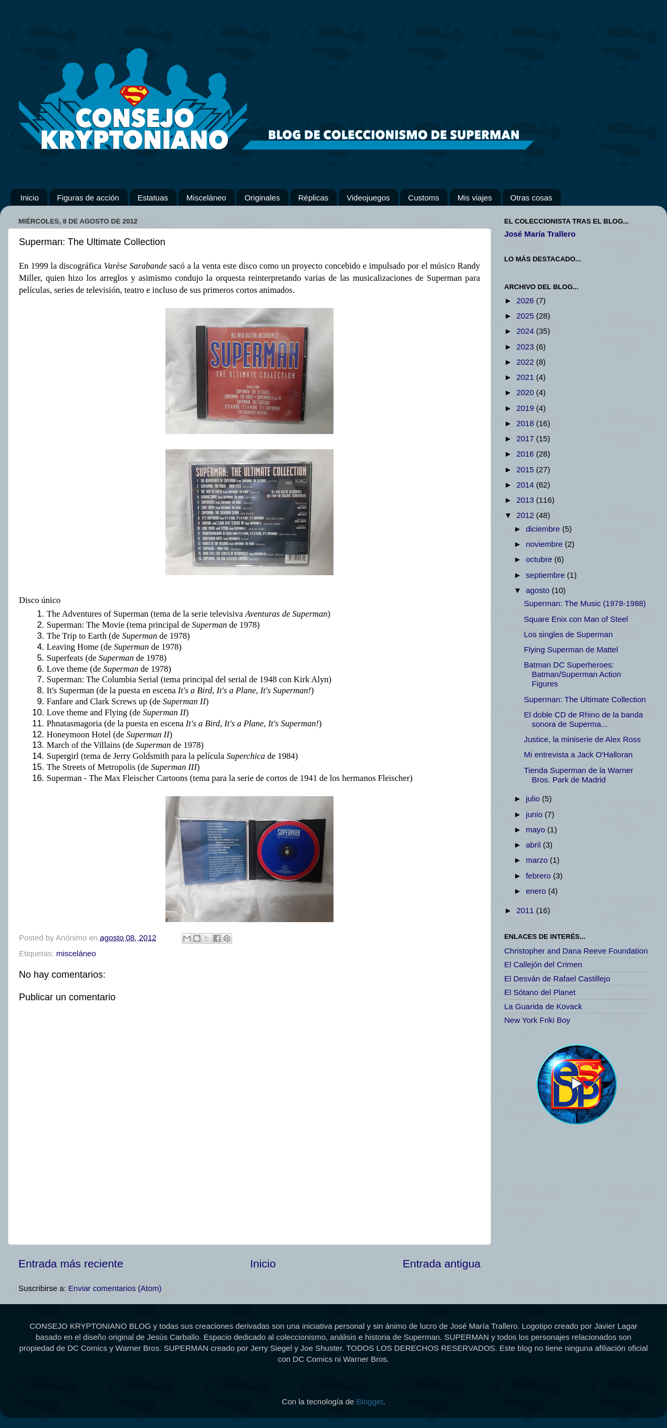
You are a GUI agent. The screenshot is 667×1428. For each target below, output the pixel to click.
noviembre (545, 544)
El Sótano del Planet (540, 992)
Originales (262, 197)
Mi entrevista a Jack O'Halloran (578, 754)
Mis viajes (474, 197)
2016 (526, 453)
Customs (423, 197)
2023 (526, 346)
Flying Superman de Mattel (571, 649)
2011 (526, 910)
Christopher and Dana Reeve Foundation (576, 950)
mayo (536, 829)
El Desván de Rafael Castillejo (557, 978)
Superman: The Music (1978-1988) (585, 603)
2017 (526, 438)
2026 (526, 300)
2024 (526, 330)
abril (534, 844)
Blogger (369, 1401)
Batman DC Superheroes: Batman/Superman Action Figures (572, 674)
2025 (526, 315)
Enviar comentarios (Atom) (115, 1288)
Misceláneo (206, 197)
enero (537, 890)
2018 (526, 423)
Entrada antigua (442, 1263)
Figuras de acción (88, 197)
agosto (538, 590)
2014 (526, 484)
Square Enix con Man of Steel (576, 619)
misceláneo (76, 953)
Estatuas (153, 197)
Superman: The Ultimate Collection (585, 699)
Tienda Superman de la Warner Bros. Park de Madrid (578, 775)
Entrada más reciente (70, 1263)
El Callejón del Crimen (543, 964)
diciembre (544, 528)
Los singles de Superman (568, 634)
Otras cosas (531, 197)
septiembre (546, 574)
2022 (526, 361)
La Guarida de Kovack (543, 1006)
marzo (538, 859)
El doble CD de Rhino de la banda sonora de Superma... (583, 719)
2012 (526, 515)
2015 (526, 469)
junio (535, 814)
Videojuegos (368, 197)
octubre (540, 559)
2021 (526, 377)
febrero (539, 875)
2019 (526, 408)
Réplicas (313, 197)
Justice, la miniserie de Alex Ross (582, 739)
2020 (526, 392)
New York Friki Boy (537, 1020)
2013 (526, 499)
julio (534, 798)
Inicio (29, 197)
